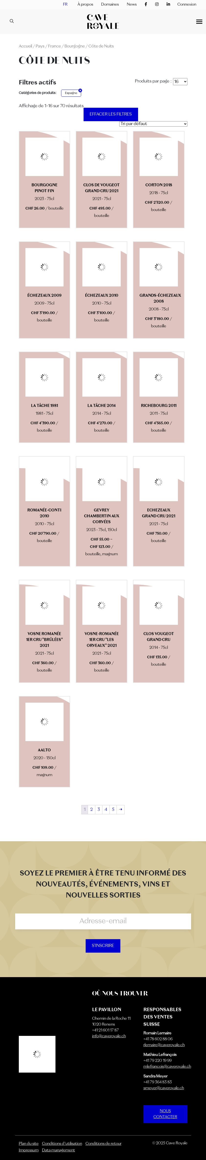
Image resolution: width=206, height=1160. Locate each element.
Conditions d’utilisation (62, 1144)
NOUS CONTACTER (165, 1114)
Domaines (110, 5)
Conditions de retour (103, 1144)
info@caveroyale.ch (109, 1036)
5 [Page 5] (113, 809)
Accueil (25, 46)
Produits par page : (153, 81)
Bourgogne (75, 46)
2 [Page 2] (91, 809)
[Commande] (153, 124)
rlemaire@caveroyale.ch (164, 1045)
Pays (40, 46)
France (54, 46)
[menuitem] (65, 5)
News (132, 5)
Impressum (29, 1150)
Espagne (71, 93)
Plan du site (29, 1144)
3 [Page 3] (99, 809)
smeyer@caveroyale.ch (163, 1088)
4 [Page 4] (106, 809)
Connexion (186, 5)
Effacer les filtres (111, 114)
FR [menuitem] (65, 5)
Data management (58, 1150)
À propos (85, 5)
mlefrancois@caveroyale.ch (167, 1067)
